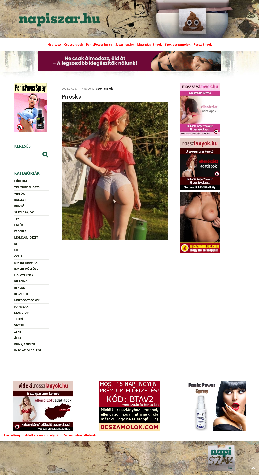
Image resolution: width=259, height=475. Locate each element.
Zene (17, 331)
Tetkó (18, 319)
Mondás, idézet (26, 237)
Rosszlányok (202, 44)
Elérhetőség (12, 435)
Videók (19, 193)
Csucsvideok (73, 44)
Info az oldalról (28, 350)
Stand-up (21, 313)
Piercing (21, 281)
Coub (18, 256)
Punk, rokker (24, 344)
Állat (18, 338)
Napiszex (54, 44)
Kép (16, 244)
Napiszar (21, 306)
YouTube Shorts (27, 187)
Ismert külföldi (26, 269)
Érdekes (20, 231)
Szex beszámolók (177, 44)
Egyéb (18, 225)
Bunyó (19, 206)
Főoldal (21, 181)
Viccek (19, 325)
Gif (16, 250)
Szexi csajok (24, 212)
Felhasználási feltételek (79, 435)
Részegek (21, 294)
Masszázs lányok (149, 44)
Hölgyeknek (23, 275)
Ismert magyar (25, 262)
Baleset (20, 200)
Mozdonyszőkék (27, 300)
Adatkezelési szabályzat (41, 435)
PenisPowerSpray (99, 44)
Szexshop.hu (124, 44)
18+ (16, 218)
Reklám (20, 288)
